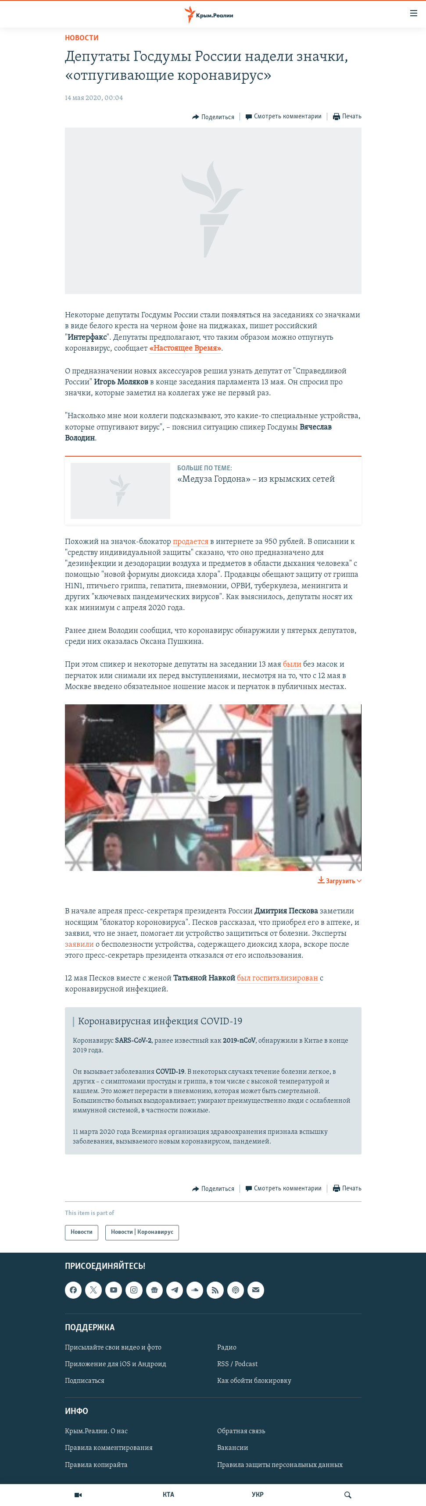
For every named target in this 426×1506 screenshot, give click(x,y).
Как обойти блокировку (254, 1381)
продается (190, 542)
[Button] (213, 117)
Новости (82, 38)
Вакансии (232, 1448)
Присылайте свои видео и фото (113, 1347)
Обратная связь (241, 1431)
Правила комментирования (109, 1448)
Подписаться (84, 1381)
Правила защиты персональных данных (280, 1464)
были (292, 665)
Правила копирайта (96, 1464)
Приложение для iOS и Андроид (115, 1364)
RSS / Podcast (237, 1364)
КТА (168, 1495)
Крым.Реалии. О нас (96, 1431)
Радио (226, 1347)
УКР (258, 1495)
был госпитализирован (278, 978)
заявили (79, 945)
